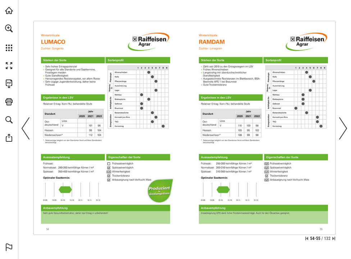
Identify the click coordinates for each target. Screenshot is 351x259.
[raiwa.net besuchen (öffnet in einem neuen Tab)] (9, 10)
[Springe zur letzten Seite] (333, 238)
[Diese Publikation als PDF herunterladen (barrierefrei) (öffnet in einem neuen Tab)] (9, 84)
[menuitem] (9, 37)
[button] (9, 28)
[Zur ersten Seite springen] (306, 238)
